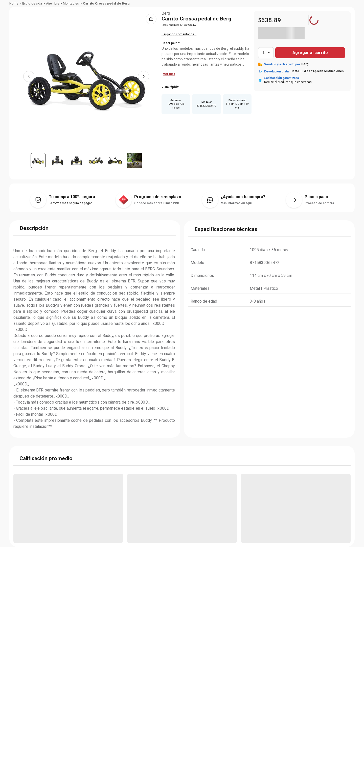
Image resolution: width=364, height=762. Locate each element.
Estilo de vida (32, 41)
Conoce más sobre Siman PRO (156, 241)
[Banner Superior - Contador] (182, 5)
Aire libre (52, 41)
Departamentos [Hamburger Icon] (31, 32)
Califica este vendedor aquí (187, 72)
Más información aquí (236, 241)
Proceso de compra (319, 241)
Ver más (175, 112)
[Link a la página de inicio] (13, 41)
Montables (71, 41)
